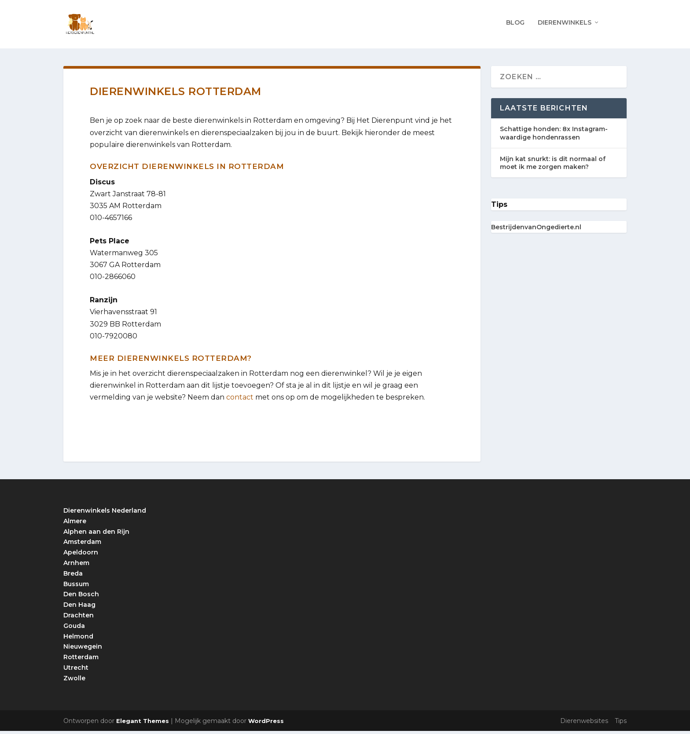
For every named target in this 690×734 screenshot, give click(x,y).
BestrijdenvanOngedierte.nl (536, 230)
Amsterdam (82, 545)
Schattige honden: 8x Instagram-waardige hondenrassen (554, 136)
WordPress (266, 723)
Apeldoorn (80, 555)
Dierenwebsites (584, 724)
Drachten (78, 618)
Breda (73, 576)
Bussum (76, 587)
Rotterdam (81, 660)
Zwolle (74, 681)
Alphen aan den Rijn (96, 534)
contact (239, 400)
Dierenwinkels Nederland (104, 513)
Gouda (74, 628)
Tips (621, 724)
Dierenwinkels (564, 25)
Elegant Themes (142, 723)
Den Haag (79, 608)
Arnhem (76, 566)
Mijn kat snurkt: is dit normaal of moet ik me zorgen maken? (553, 165)
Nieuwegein (82, 649)
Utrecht (75, 671)
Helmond (78, 639)
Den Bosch (81, 597)
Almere (74, 524)
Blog (515, 25)
